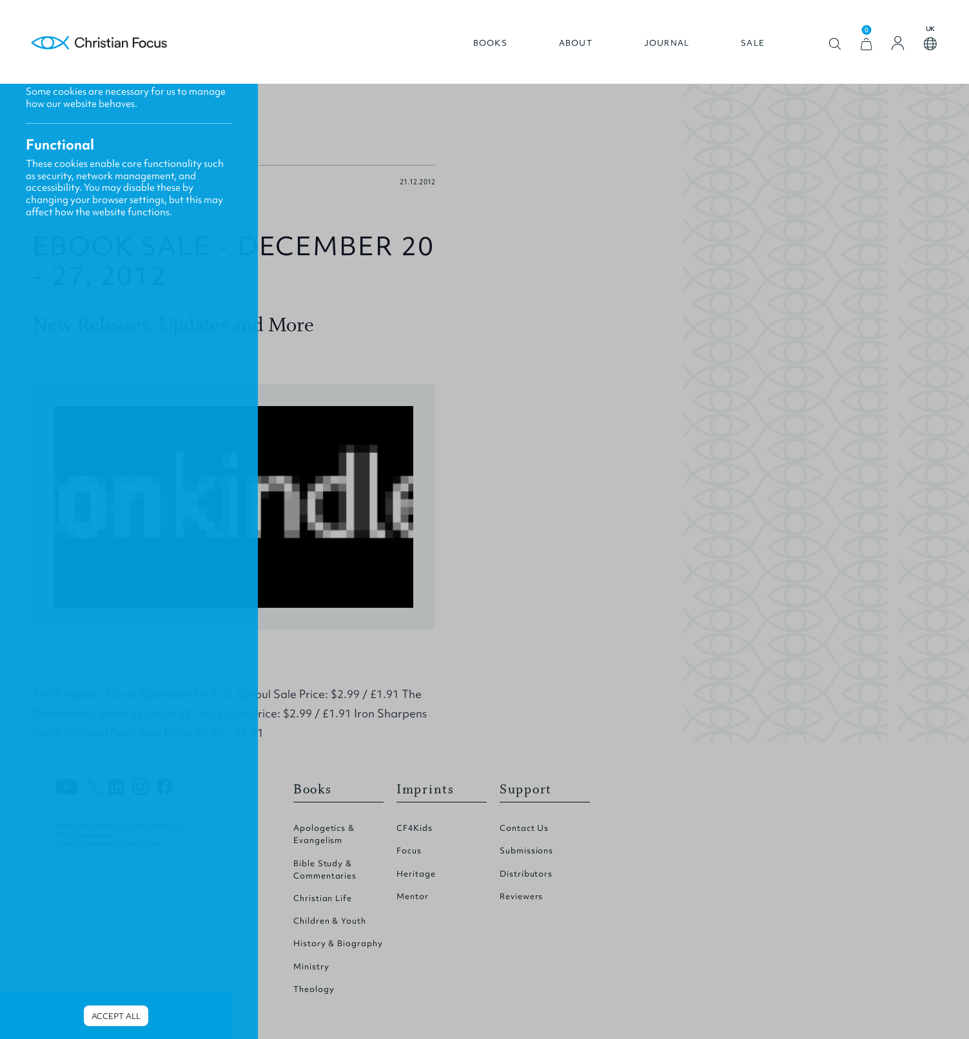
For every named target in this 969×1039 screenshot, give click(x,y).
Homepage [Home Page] (99, 43)
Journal (666, 43)
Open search (835, 44)
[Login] (898, 43)
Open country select (930, 43)
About (575, 43)
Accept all (115, 1016)
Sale (753, 43)
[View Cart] (866, 44)
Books (490, 43)
